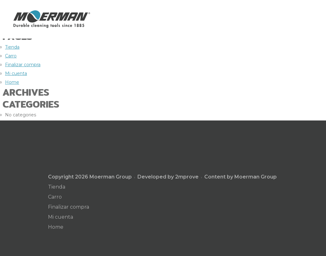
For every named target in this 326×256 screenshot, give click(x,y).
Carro (11, 56)
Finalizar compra (22, 64)
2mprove (187, 177)
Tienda (12, 47)
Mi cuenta (16, 73)
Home (12, 82)
